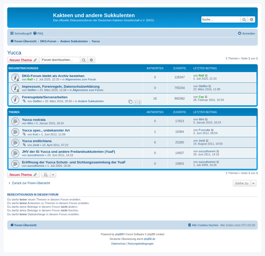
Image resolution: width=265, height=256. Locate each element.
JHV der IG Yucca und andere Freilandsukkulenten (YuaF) (68, 152)
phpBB (119, 234)
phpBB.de (149, 239)
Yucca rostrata (34, 120)
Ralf (30, 79)
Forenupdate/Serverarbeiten (45, 97)
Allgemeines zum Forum (80, 79)
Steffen (31, 90)
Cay (201, 96)
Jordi (36, 145)
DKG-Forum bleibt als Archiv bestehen (53, 76)
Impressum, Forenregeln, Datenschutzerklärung (61, 86)
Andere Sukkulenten (91, 101)
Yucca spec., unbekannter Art (46, 130)
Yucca (14, 53)
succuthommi (35, 155)
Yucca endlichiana (36, 141)
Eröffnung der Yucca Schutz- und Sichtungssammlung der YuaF (74, 162)
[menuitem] (38, 33)
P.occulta (204, 130)
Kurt (35, 134)
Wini (30, 123)
